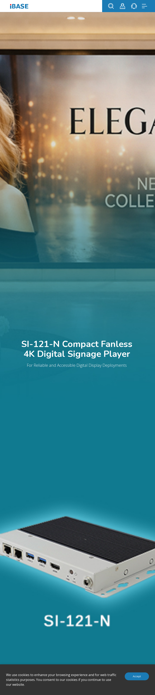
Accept (137, 676)
